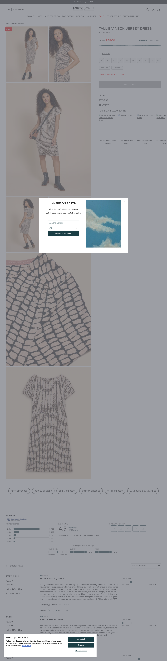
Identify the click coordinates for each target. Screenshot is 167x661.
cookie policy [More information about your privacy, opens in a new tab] (26, 646)
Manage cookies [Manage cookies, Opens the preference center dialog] (81, 651)
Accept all (81, 639)
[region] (50, 645)
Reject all (81, 645)
